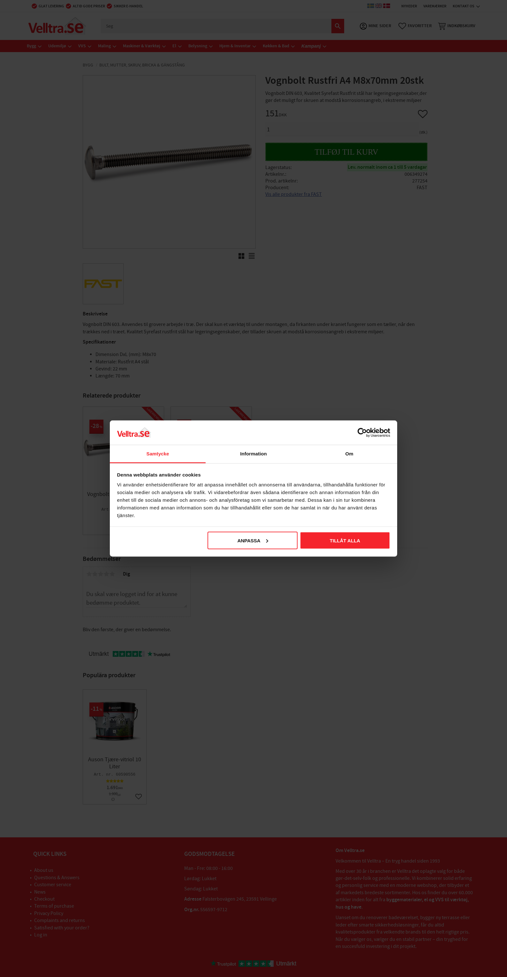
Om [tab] (349, 453)
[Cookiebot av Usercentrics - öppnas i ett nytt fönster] (362, 432)
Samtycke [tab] (158, 453)
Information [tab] (253, 453)
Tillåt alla (345, 540)
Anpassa (252, 540)
